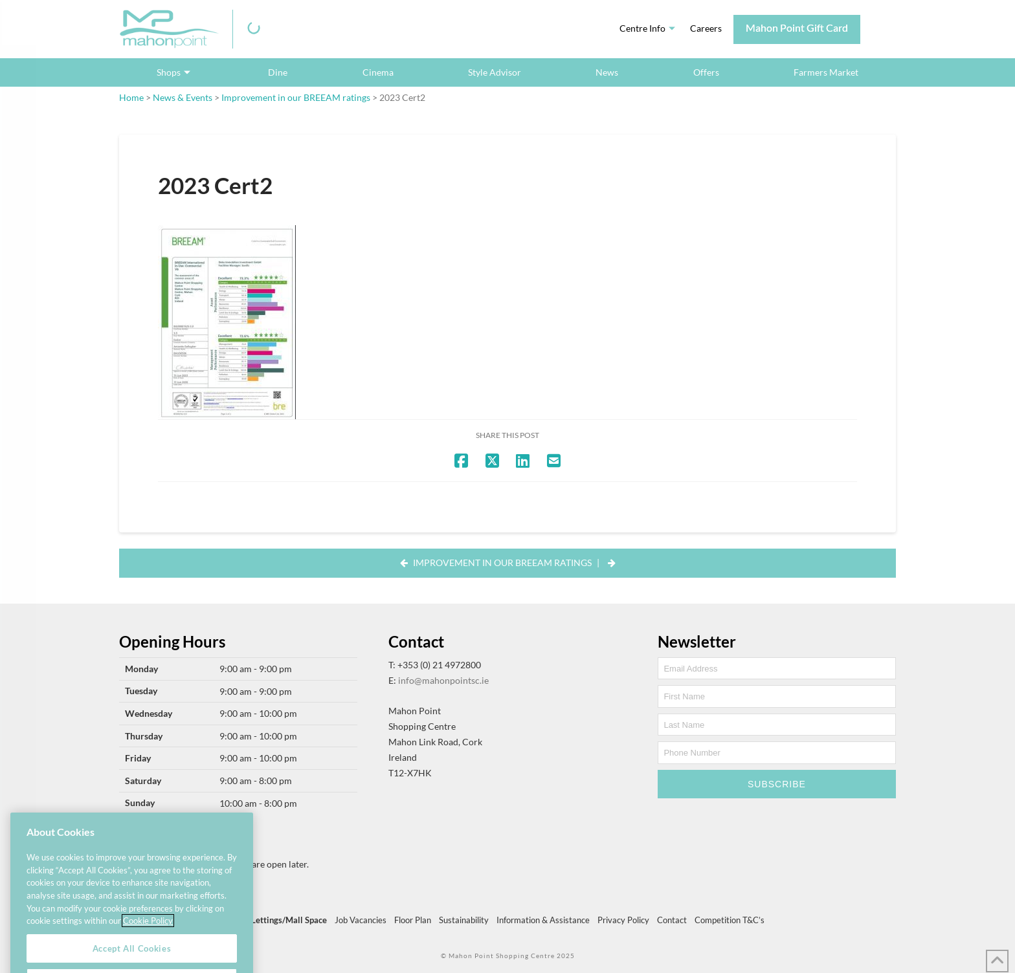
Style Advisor (494, 72)
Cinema (378, 72)
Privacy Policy (623, 920)
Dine (277, 72)
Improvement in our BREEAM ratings (295, 97)
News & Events (182, 97)
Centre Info (642, 28)
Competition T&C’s (729, 920)
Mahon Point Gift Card (797, 27)
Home (131, 97)
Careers (706, 28)
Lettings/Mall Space (289, 920)
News (607, 72)
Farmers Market (826, 72)
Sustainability (464, 920)
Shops (169, 72)
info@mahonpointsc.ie (443, 680)
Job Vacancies (360, 920)
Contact (672, 920)
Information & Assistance (543, 920)
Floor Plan (412, 920)
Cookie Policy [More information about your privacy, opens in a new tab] (148, 935)
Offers (706, 72)
